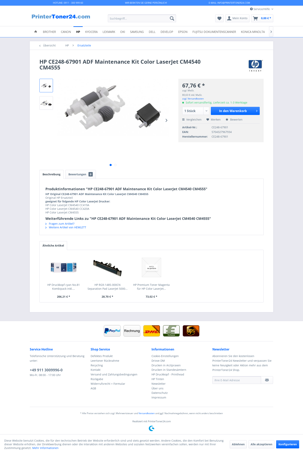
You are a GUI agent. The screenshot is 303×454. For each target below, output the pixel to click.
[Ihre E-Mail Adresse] (236, 380)
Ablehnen (238, 444)
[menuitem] (142, 18)
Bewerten (234, 119)
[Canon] (65, 31)
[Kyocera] (91, 31)
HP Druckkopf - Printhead (168, 374)
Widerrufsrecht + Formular (108, 383)
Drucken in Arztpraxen (166, 365)
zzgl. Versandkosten (193, 98)
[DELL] (152, 31)
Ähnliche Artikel (53, 245)
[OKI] (123, 31)
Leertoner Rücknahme (105, 360)
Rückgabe (97, 379)
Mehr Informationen (45, 448)
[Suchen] (172, 18)
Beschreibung (51, 174)
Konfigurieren (287, 444)
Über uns (157, 388)
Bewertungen (80, 174)
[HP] (78, 31)
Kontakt (95, 370)
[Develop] (167, 31)
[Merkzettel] (219, 18)
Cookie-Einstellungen (165, 356)
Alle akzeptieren (261, 444)
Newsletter (159, 383)
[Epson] (183, 31)
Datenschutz (160, 393)
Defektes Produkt (102, 356)
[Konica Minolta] (252, 31)
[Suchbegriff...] (142, 18)
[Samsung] (137, 31)
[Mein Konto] (237, 18)
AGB (93, 388)
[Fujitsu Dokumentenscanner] (214, 31)
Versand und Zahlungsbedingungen (114, 374)
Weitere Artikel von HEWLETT (65, 227)
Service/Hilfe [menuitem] (260, 9)
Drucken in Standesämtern (169, 370)
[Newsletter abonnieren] (267, 380)
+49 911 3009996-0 (46, 370)
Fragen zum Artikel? (59, 223)
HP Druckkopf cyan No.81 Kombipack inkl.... (63, 286)
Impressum (159, 397)
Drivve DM (158, 360)
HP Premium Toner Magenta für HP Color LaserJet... (151, 286)
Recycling (97, 365)
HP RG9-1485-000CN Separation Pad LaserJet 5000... (108, 286)
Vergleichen (192, 119)
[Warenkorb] (262, 18)
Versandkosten (147, 413)
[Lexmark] (109, 31)
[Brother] (49, 31)
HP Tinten (158, 379)
